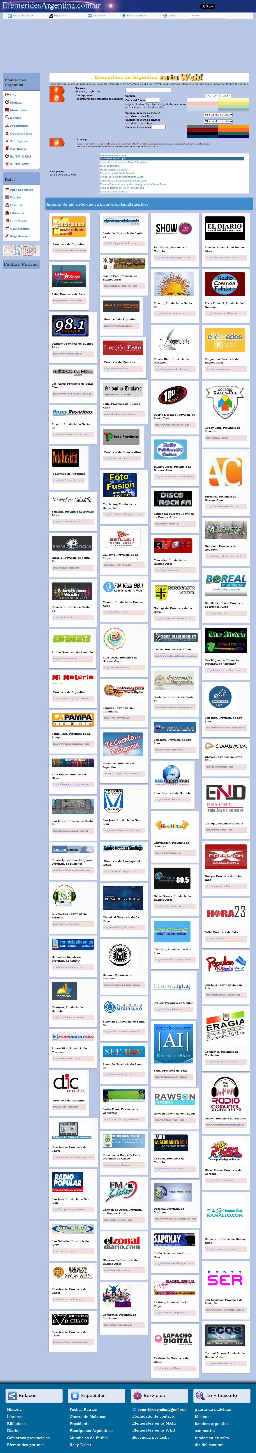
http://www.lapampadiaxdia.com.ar (71, 744)
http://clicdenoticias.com (65, 1106)
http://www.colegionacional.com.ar (122, 830)
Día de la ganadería (109, 166)
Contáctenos (97, 15)
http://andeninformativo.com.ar (171, 1077)
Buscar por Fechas (20, 16)
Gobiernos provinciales (28, 1438)
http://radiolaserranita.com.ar (170, 1168)
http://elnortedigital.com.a (219, 829)
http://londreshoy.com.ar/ (117, 717)
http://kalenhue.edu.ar (217, 438)
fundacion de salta (212, 1438)
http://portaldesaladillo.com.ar (68, 521)
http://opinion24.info (216, 613)
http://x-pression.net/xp (218, 886)
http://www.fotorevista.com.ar (68, 480)
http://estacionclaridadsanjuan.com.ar (225, 727)
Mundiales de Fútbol (89, 1438)
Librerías (15, 1416)
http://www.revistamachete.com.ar (224, 556)
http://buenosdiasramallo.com (221, 1249)
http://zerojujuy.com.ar (64, 1251)
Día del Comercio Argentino (113, 169)
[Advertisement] (128, 46)
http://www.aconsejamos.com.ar (69, 250)
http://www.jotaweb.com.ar (118, 326)
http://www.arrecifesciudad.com (222, 506)
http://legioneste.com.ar (116, 368)
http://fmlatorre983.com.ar (66, 924)
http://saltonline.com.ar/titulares (120, 414)
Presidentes (80, 1423)
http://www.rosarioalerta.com (170, 313)
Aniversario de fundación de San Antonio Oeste (123, 180)
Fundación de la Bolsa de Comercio (117, 173)
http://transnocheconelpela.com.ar (121, 1119)
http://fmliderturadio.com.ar (118, 1220)
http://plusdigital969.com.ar (67, 1058)
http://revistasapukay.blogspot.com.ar (174, 1263)
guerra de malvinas (213, 1409)
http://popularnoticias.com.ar (169, 749)
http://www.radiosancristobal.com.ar (225, 1310)
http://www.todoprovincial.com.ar (121, 458)
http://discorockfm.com (167, 523)
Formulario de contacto (153, 1416)
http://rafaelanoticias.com (66, 568)
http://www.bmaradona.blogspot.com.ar (73, 1157)
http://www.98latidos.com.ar (67, 353)
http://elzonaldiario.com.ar (117, 1270)
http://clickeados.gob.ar (218, 369)
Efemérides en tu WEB (153, 1430)
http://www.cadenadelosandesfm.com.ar (176, 656)
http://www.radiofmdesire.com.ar (172, 425)
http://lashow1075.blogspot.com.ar (172, 257)
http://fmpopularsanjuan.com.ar (69, 1209)
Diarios (169, 16)
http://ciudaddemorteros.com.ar (69, 1017)
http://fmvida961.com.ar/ (116, 612)
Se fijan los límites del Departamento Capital (122, 177)
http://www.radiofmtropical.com (69, 1299)
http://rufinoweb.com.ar (65, 658)
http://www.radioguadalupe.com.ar (122, 985)
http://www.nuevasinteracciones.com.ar (175, 1218)
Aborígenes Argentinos (91, 1430)
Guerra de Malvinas (88, 1416)
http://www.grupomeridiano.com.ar (122, 1031)
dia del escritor (209, 1444)
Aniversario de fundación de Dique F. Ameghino (123, 162)
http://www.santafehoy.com (118, 1074)
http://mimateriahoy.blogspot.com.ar (71, 698)
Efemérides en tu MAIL (154, 1423)
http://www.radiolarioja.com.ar (170, 1312)
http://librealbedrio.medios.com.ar (223, 670)
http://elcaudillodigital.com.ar (119, 927)
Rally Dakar (80, 1444)
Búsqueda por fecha (151, 1437)
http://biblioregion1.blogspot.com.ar (71, 784)
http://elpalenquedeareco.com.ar (120, 286)
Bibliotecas (17, 1423)
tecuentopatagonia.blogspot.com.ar (122, 773)
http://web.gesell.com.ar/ (116, 667)
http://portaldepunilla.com (219, 1180)
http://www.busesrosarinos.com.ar (71, 434)
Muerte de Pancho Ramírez (113, 191)
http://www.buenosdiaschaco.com (70, 1342)
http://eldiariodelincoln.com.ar (221, 257)
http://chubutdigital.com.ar (168, 1009)
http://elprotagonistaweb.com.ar (120, 243)
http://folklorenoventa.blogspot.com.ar (174, 476)
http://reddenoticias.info (167, 799)
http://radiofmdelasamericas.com (172, 906)
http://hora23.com (215, 938)
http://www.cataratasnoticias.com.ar (71, 870)
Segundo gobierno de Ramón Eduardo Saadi (122, 188)
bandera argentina (212, 1423)
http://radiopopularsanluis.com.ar (223, 995)
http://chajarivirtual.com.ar (219, 767)
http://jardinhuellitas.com (168, 853)
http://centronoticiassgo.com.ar (120, 871)
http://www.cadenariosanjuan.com (172, 959)
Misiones (203, 1416)
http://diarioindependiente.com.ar (172, 369)
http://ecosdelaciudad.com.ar (221, 1363)
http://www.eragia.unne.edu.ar (221, 1061)
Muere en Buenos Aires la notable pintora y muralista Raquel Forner (133, 184)
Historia (14, 1409)
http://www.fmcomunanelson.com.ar (225, 1124)
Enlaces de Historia (135, 16)
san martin (205, 1430)
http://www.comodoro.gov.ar (67, 967)
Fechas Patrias (83, 1409)
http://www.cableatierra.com (67, 300)
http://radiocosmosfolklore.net (221, 313)
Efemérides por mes (26, 1444)
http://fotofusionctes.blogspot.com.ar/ (123, 514)
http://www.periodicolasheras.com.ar (72, 393)
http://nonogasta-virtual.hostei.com (173, 618)
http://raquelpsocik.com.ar (117, 1165)
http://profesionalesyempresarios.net (174, 707)
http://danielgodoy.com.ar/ (117, 565)
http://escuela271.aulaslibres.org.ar (70, 831)
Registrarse (57, 16)
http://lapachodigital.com (168, 1368)
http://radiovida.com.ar (166, 570)
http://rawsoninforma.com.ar (169, 1120)
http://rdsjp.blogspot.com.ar (118, 1325)
